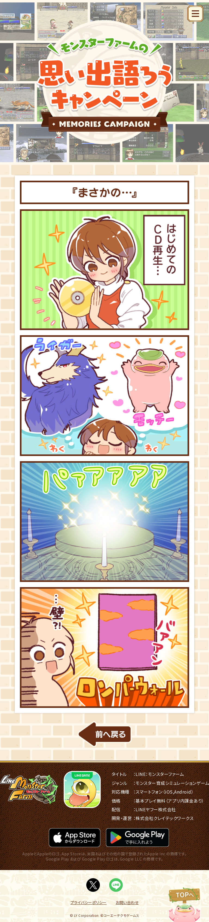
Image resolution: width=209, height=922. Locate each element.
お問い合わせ (127, 902)
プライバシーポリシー (88, 902)
